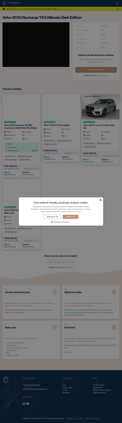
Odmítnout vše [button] (52, 217)
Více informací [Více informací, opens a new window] (76, 211)
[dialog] (61, 211)
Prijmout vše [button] (70, 217)
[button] (61, 222)
